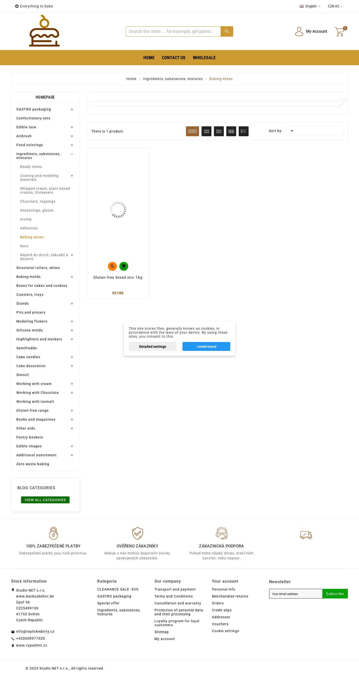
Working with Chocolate (37, 393)
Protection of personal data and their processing (178, 612)
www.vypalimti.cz (31, 646)
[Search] (173, 31)
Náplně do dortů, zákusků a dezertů (44, 257)
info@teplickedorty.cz (35, 632)
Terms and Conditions (173, 596)
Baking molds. (29, 277)
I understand (206, 346)
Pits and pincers (31, 312)
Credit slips (222, 610)
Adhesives (29, 228)
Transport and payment (175, 590)
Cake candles (28, 357)
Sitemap (161, 632)
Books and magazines (35, 419)
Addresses (221, 617)
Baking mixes (32, 237)
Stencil (22, 375)
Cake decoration (31, 366)
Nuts (24, 246)
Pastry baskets (29, 437)
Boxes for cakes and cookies (41, 286)
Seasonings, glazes (37, 210)
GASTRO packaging (33, 109)
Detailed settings (152, 346)
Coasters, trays (30, 295)
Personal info (223, 590)
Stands (22, 303)
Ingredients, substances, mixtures (38, 156)
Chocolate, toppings (37, 201)
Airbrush (24, 136)
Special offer (108, 603)
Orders (218, 603)
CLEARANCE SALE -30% (118, 590)
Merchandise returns (230, 596)
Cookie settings (225, 631)
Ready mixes (31, 167)
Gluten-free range (32, 410)
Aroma (26, 219)
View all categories (45, 500)
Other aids (25, 428)
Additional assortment (36, 455)
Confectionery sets (33, 118)
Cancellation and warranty (177, 603)
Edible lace (26, 127)
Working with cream (34, 384)
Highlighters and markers (39, 339)
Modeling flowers (32, 321)
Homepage (45, 97)
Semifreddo (26, 348)
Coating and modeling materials (39, 178)
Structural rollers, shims (38, 268)
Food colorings (29, 145)
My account (164, 639)
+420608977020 (30, 639)
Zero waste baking (32, 464)
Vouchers (220, 624)
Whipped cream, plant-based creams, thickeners (45, 190)
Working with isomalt (35, 402)
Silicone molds (29, 330)
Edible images (29, 446)
